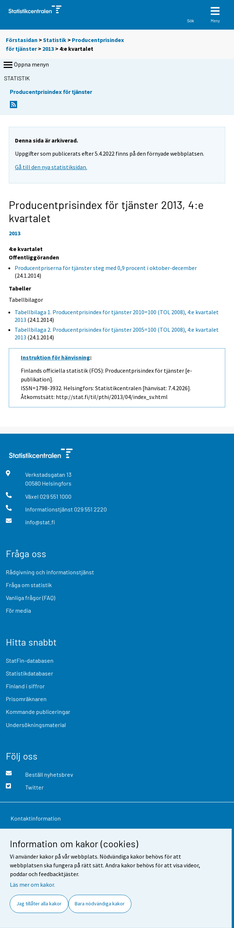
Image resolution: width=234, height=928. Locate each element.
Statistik (54, 39)
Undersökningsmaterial (36, 724)
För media (18, 610)
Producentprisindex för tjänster (51, 91)
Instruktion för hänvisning (55, 357)
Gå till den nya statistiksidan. (51, 167)
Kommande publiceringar (38, 711)
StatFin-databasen (30, 660)
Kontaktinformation (36, 818)
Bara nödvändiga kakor (100, 903)
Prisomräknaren (26, 698)
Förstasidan (22, 39)
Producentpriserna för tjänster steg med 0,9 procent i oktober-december (106, 267)
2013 (48, 48)
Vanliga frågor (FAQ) (30, 597)
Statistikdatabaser (29, 673)
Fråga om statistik (29, 584)
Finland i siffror (25, 685)
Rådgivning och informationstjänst (50, 571)
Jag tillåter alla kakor (39, 903)
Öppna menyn (25, 65)
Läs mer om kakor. (32, 884)
